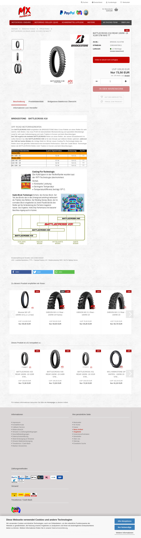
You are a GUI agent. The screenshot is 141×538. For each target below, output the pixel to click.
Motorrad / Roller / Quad (46, 22)
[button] (97, 2)
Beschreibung (19, 101)
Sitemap (75, 441)
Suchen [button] (84, 2)
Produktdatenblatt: (36, 101)
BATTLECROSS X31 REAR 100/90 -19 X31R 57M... (85, 374)
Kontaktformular (17, 425)
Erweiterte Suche (79, 443)
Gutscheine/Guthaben (80, 434)
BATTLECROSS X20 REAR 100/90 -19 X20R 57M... (24, 374)
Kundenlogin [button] (111, 2)
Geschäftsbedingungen (20, 434)
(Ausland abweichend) (117, 51)
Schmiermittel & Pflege (73, 22)
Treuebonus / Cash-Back (20, 443)
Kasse (75, 427)
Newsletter (76, 436)
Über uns (125, 22)
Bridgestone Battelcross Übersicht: (62, 101)
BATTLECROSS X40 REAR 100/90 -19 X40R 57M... (55, 374)
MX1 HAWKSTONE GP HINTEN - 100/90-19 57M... (116, 374)
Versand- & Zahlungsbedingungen (24, 432)
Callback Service (18, 427)
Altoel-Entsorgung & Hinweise (22, 439)
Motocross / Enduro (21, 22)
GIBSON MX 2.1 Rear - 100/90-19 (116, 313)
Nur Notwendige (124, 527)
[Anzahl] (111, 81)
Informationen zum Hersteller (25, 108)
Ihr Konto (76, 425)
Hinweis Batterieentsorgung (21, 441)
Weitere (91, 22)
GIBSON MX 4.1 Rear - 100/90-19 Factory (55, 313)
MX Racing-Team (110, 22)
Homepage (51, 402)
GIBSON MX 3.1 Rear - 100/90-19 (86, 313)
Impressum (16, 422)
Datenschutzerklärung (59, 528)
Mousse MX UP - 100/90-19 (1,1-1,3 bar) (25, 313)
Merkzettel (125, 2)
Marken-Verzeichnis (19, 446)
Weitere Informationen (124, 533)
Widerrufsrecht (17, 429)
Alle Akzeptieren (124, 521)
